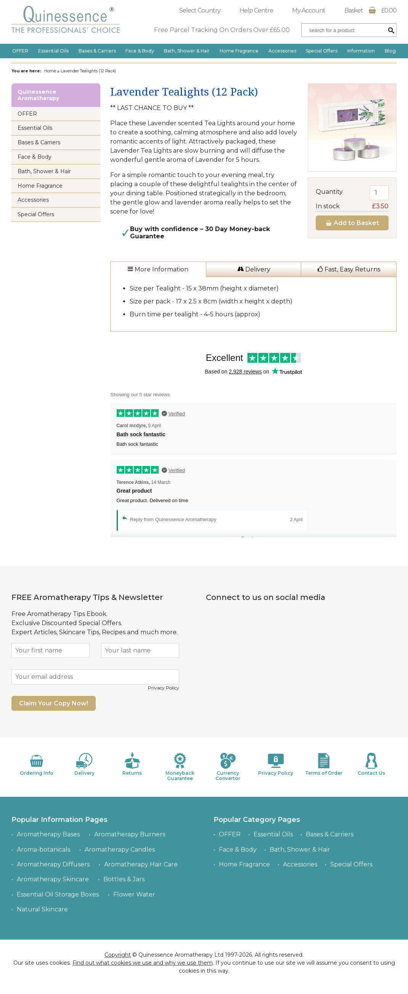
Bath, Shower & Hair (187, 51)
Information (361, 51)
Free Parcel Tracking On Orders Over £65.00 (222, 30)
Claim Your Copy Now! (53, 703)
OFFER (20, 51)
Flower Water (134, 894)
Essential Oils (53, 51)
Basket (370, 10)
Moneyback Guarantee (180, 767)
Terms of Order (324, 764)
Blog (390, 51)
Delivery (253, 269)
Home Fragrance (239, 51)
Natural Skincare (42, 909)
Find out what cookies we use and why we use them (142, 962)
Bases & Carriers (97, 51)
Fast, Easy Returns (349, 269)
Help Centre (256, 10)
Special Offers (321, 51)
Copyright (117, 954)
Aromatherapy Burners (129, 834)
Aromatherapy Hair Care (141, 864)
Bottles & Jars (124, 879)
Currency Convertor (228, 767)
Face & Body (139, 51)
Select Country (199, 10)
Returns (132, 764)
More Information (158, 269)
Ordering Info (37, 764)
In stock (352, 206)
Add (352, 223)
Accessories (282, 51)
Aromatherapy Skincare (53, 879)
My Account (308, 10)
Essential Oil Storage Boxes (58, 894)
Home (50, 71)
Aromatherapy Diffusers (53, 864)
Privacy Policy (163, 688)
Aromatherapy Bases (48, 834)
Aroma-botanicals (43, 849)
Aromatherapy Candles (120, 849)
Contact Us (371, 764)
